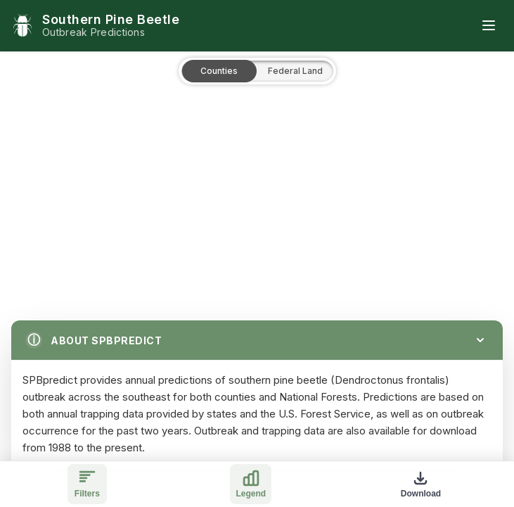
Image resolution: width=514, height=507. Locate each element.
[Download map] (420, 484)
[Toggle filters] (87, 484)
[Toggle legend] (250, 484)
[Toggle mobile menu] (489, 25)
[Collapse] (480, 340)
